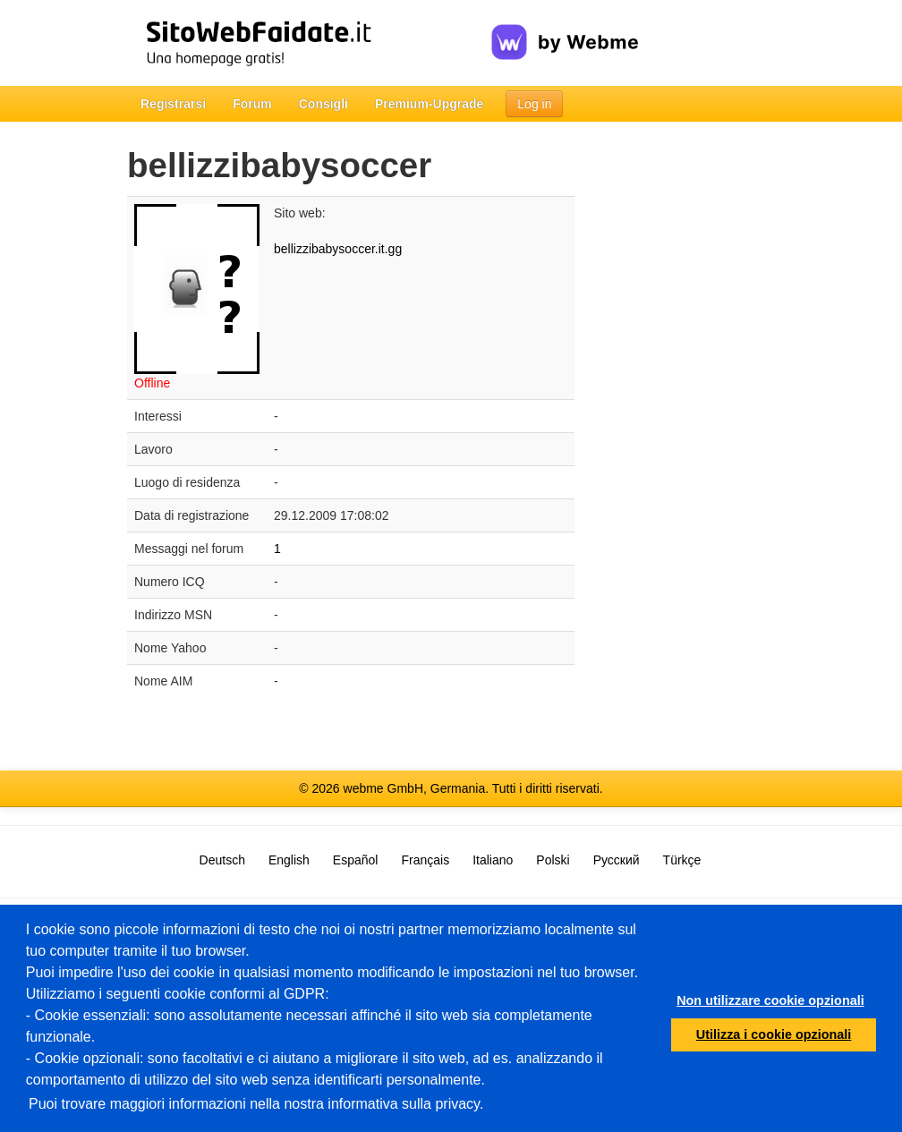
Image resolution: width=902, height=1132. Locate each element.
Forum (252, 104)
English (289, 860)
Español (356, 860)
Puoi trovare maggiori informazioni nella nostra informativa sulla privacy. (256, 1103)
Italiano (492, 860)
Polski (552, 860)
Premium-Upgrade (429, 104)
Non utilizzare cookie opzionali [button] (770, 1000)
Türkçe (682, 860)
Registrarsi (173, 104)
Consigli (323, 104)
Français (425, 860)
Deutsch (222, 860)
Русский (616, 860)
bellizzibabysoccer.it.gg (338, 249)
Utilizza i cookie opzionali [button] (774, 1034)
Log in (534, 104)
